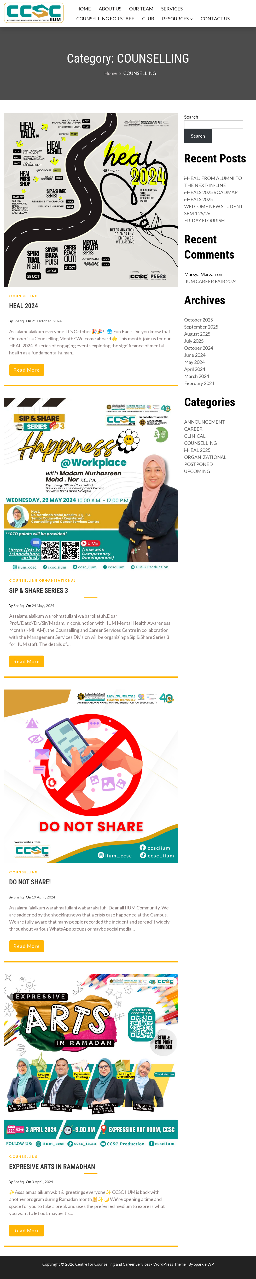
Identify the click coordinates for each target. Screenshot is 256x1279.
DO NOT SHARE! (30, 882)
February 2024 (199, 383)
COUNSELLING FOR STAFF (105, 18)
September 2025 (201, 327)
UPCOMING (197, 471)
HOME (83, 8)
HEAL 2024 (23, 306)
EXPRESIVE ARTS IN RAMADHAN (52, 1167)
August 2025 (197, 334)
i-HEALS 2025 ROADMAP (210, 192)
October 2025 (198, 320)
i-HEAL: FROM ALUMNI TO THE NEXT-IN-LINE (213, 181)
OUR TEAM (141, 8)
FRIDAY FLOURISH (204, 220)
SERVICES (172, 8)
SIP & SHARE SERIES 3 (38, 590)
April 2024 (194, 369)
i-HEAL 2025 (197, 450)
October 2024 (198, 348)
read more (26, 370)
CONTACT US (215, 18)
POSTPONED (198, 464)
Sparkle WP (204, 1264)
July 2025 (193, 341)
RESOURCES (175, 18)
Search (191, 117)
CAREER (193, 429)
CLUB (148, 18)
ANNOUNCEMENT (204, 422)
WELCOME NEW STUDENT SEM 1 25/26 (213, 209)
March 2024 (196, 376)
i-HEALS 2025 (198, 199)
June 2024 (194, 355)
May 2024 (194, 362)
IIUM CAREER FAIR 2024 (210, 281)
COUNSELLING (23, 296)
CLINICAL (195, 436)
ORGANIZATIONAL (57, 580)
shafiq (19, 321)
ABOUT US (110, 8)
